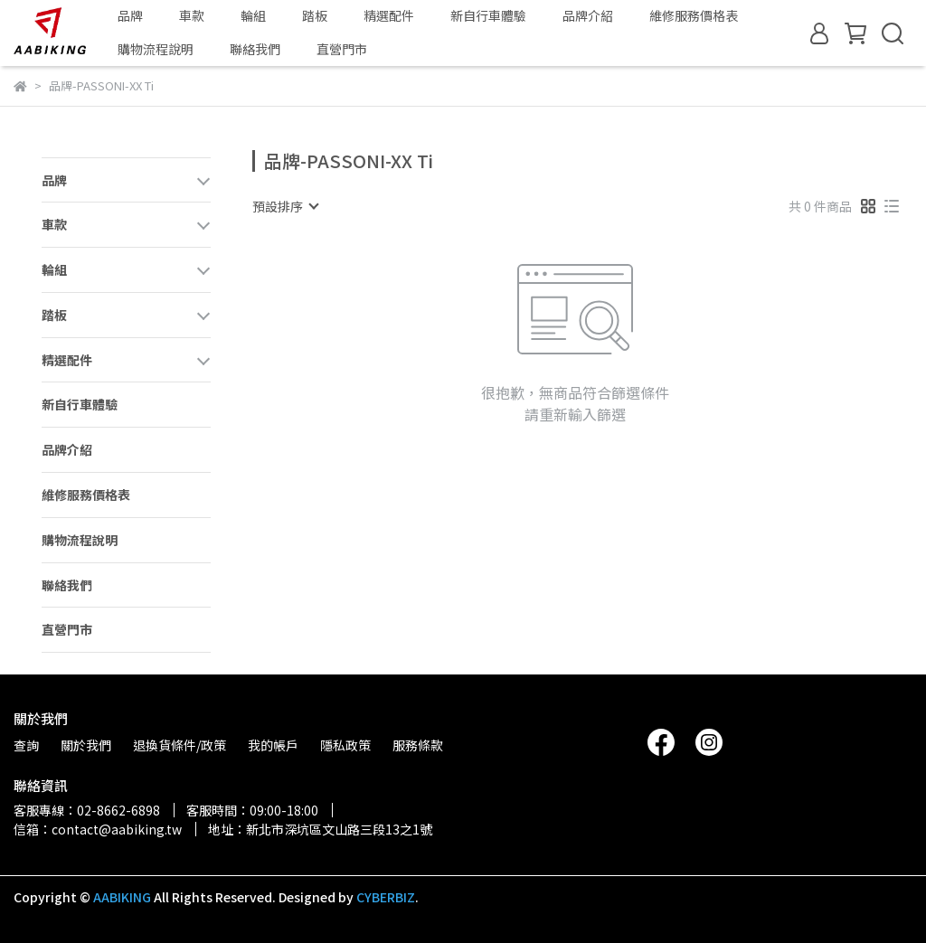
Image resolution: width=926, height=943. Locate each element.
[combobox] (284, 206)
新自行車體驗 (488, 15)
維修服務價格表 (693, 15)
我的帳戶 (273, 745)
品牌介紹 (587, 15)
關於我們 (86, 745)
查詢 (26, 745)
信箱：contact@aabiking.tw (98, 829)
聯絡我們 (255, 49)
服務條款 (417, 745)
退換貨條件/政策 (179, 745)
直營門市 (342, 49)
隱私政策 (345, 745)
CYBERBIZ (385, 897)
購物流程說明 (156, 49)
